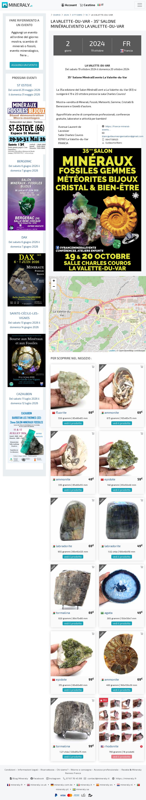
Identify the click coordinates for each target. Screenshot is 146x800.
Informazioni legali (28, 769)
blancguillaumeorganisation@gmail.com (122, 136)
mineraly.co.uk (37, 784)
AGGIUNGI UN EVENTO (24, 65)
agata (106, 612)
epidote (108, 479)
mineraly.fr (15, 784)
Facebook (37, 778)
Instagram (53, 778)
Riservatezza (47, 769)
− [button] (54, 287)
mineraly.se (81, 789)
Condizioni (10, 769)
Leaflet (112, 350)
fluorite (59, 412)
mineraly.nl (125, 784)
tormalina (61, 612)
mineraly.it (85, 784)
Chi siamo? (62, 769)
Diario (57, 14)
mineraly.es (104, 784)
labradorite (62, 546)
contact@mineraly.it (98, 778)
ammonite (110, 412)
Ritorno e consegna (81, 769)
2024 (66, 14)
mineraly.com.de (62, 784)
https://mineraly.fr (126, 778)
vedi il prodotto (73, 423)
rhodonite (110, 746)
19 (87, 14)
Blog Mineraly (19, 778)
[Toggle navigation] (139, 5)
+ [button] (54, 281)
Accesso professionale (106, 769)
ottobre (77, 14)
